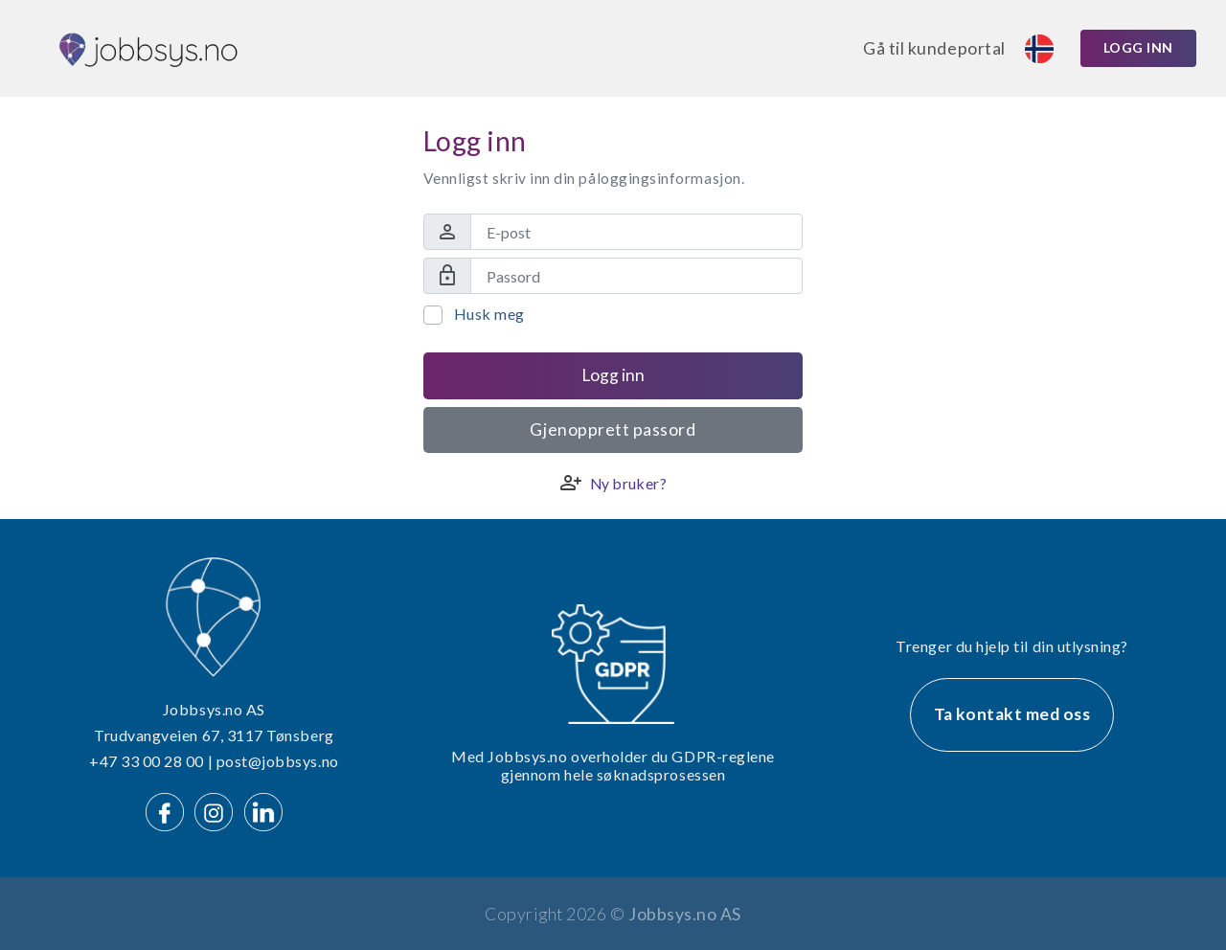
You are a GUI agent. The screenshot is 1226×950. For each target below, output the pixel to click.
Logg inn (1138, 47)
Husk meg (489, 314)
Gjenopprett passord (612, 429)
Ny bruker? (628, 483)
